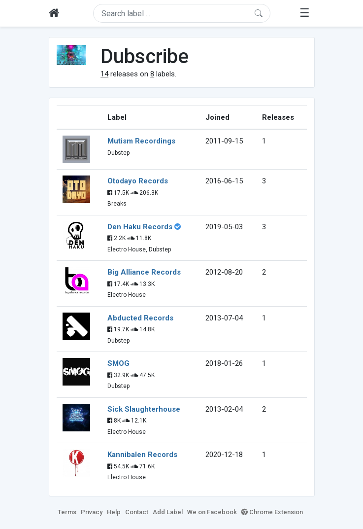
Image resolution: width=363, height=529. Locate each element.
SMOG (118, 363)
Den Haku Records (139, 226)
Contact (136, 512)
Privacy (91, 512)
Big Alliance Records (144, 272)
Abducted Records (140, 318)
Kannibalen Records (142, 454)
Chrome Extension (272, 512)
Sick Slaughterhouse (143, 409)
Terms (67, 512)
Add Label (168, 512)
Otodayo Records (137, 180)
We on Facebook (212, 512)
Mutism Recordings (141, 141)
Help (114, 512)
